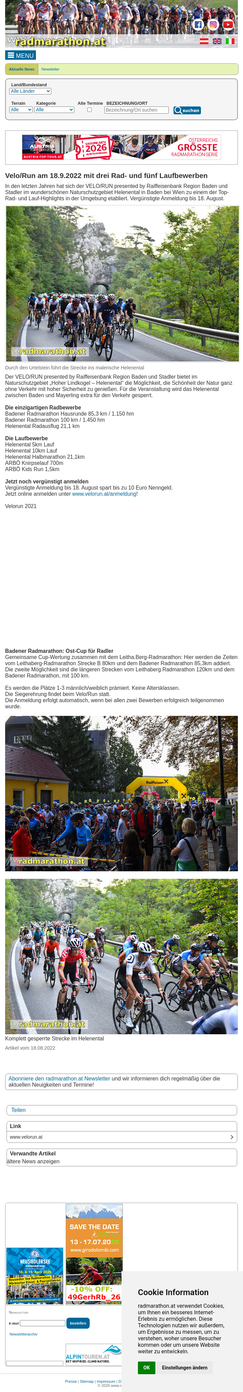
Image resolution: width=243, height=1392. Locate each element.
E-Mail (14, 1323)
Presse (71, 1381)
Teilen (18, 1110)
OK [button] (146, 1367)
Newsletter (51, 69)
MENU (21, 54)
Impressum (106, 1381)
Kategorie (46, 103)
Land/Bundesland (29, 85)
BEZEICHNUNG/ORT (127, 103)
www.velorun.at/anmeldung (104, 494)
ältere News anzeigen (33, 1161)
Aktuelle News (22, 69)
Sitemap (87, 1381)
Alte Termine (90, 103)
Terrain (18, 103)
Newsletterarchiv (23, 1334)
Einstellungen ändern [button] (185, 1367)
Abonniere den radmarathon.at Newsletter (59, 1078)
